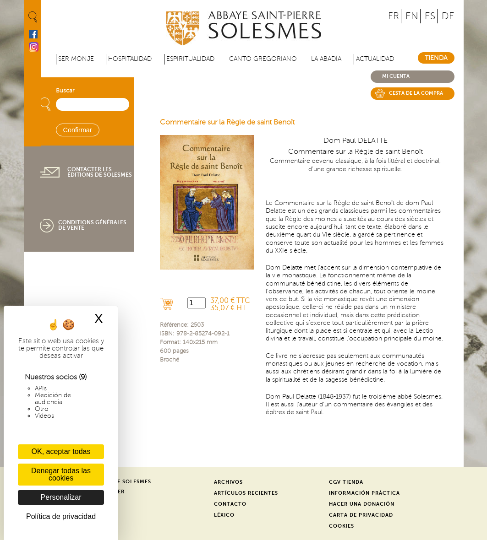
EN (411, 16)
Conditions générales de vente (92, 225)
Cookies (341, 526)
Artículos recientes (246, 493)
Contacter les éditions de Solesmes (99, 172)
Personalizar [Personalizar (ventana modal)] (61, 497)
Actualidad (375, 58)
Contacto (230, 504)
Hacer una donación (361, 504)
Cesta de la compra (416, 93)
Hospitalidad (130, 58)
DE (448, 16)
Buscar (65, 90)
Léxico (224, 515)
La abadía (326, 58)
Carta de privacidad (361, 515)
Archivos (228, 482)
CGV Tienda (346, 482)
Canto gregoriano (263, 58)
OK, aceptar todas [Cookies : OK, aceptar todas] (61, 451)
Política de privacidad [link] (61, 516)
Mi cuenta (396, 76)
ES (430, 16)
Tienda (436, 57)
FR (393, 16)
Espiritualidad (190, 58)
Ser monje (76, 58)
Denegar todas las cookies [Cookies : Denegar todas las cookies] (61, 474)
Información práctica (364, 493)
